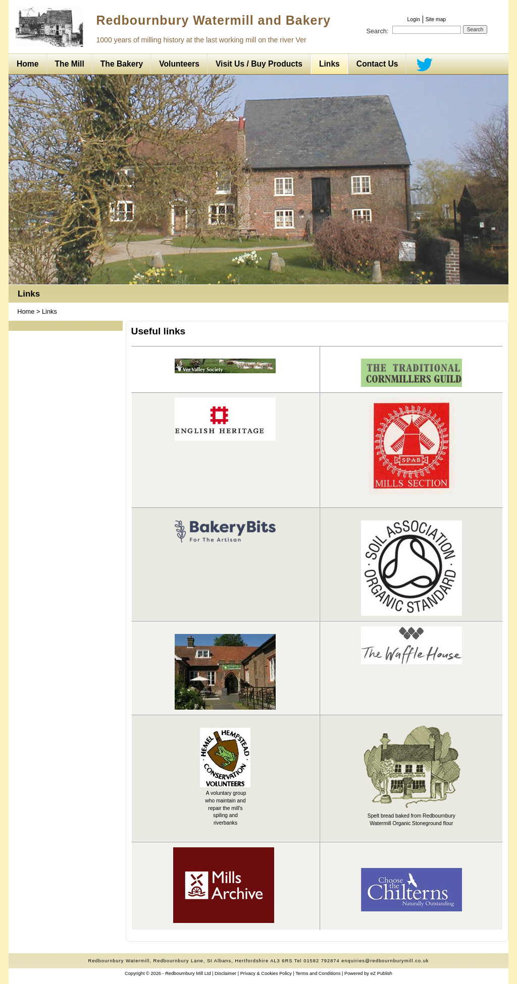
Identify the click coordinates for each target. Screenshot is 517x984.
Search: (377, 31)
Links (29, 294)
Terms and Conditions (317, 973)
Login (413, 19)
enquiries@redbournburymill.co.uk (385, 960)
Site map (436, 19)
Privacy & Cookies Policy (266, 973)
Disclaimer (225, 973)
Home (25, 311)
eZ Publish (381, 973)
